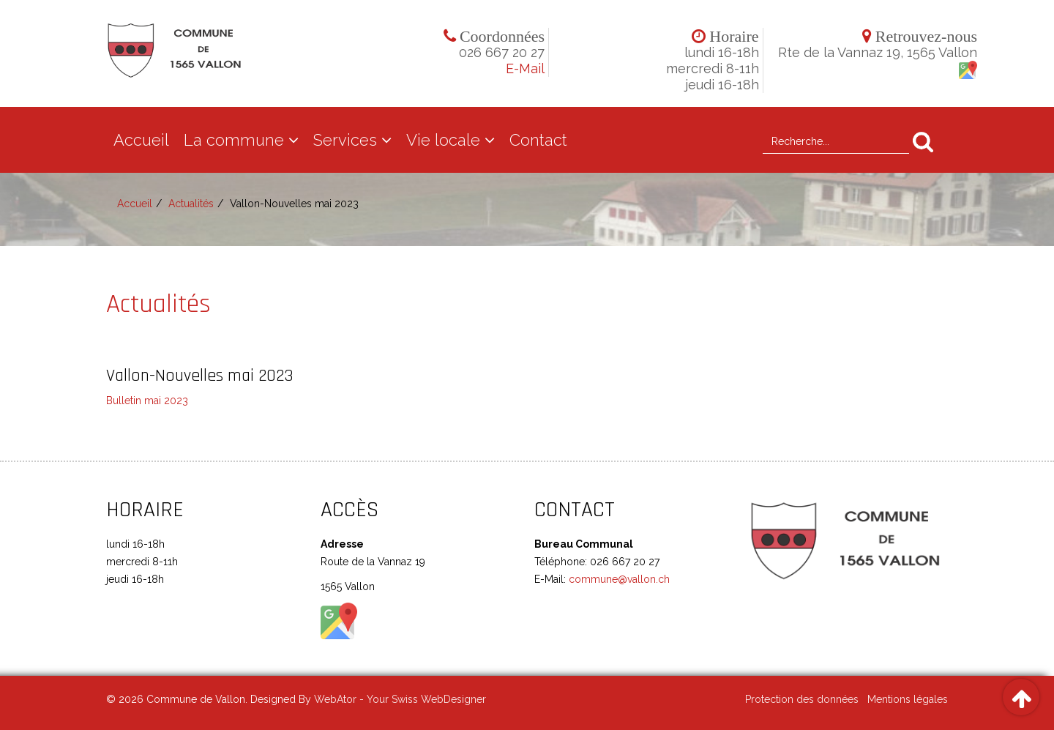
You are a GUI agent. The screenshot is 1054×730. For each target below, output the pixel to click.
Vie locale (443, 139)
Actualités (191, 203)
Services (345, 139)
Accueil (141, 139)
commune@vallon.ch (618, 579)
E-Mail (525, 68)
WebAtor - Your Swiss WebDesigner (400, 699)
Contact (538, 139)
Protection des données (802, 699)
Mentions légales (907, 699)
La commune (234, 139)
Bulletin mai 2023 (147, 400)
